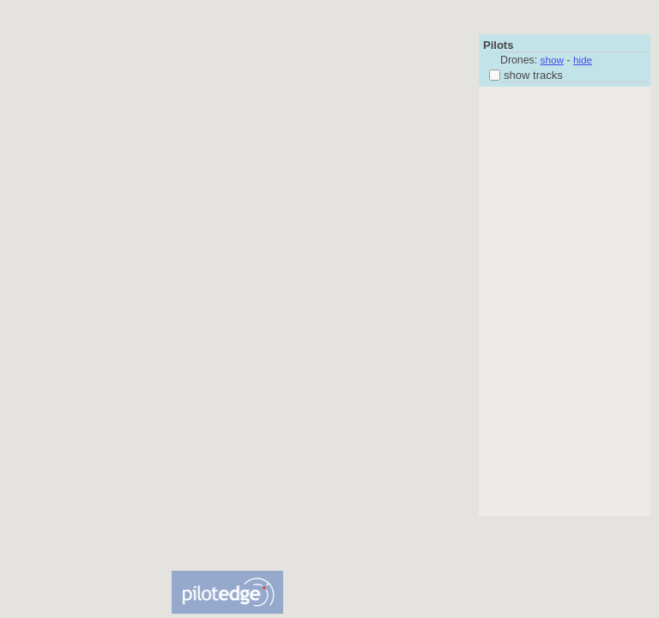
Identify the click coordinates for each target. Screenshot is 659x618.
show (552, 59)
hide (582, 59)
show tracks (526, 75)
